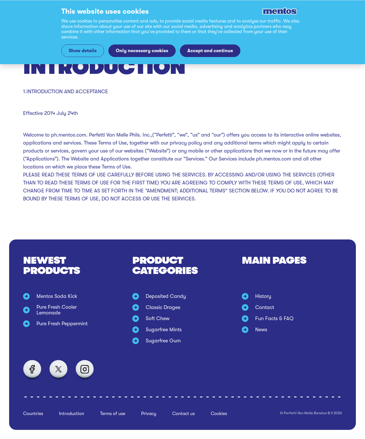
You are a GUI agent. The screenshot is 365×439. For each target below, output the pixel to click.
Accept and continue (210, 50)
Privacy (148, 413)
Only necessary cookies (142, 50)
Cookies (219, 413)
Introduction (71, 413)
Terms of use (112, 413)
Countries (33, 413)
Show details (83, 50)
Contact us (183, 413)
